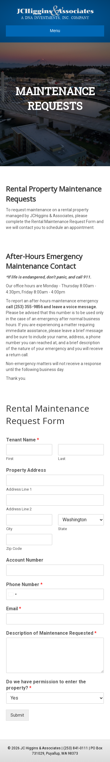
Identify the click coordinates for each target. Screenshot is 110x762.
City (9, 529)
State (62, 529)
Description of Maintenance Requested (51, 633)
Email (13, 608)
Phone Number (24, 584)
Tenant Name (22, 440)
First (9, 458)
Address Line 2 (19, 509)
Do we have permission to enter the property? (46, 685)
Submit (17, 715)
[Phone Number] (55, 594)
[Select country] (12, 594)
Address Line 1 (19, 489)
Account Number (24, 560)
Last (61, 458)
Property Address (26, 470)
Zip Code (14, 548)
